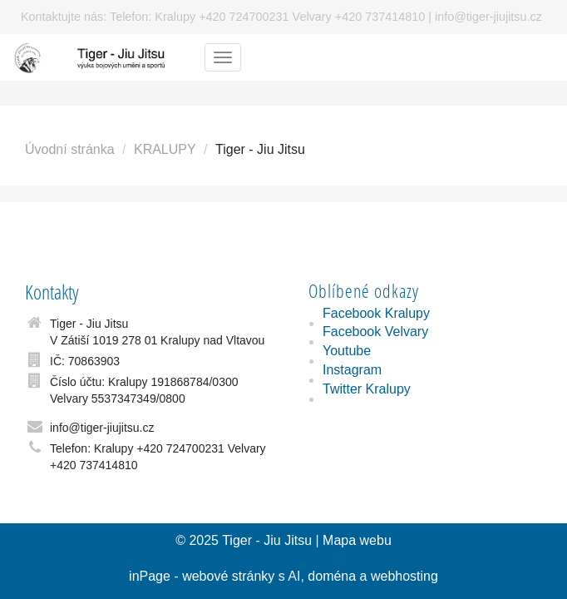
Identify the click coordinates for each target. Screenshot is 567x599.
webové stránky (228, 576)
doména (332, 576)
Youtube (347, 351)
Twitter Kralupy (367, 389)
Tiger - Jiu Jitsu (267, 540)
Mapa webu (357, 540)
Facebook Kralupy (376, 313)
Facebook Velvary (375, 331)
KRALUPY (165, 149)
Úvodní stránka (70, 149)
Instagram (352, 370)
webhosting (404, 576)
